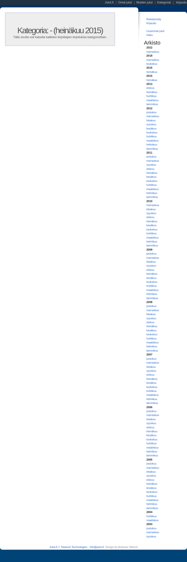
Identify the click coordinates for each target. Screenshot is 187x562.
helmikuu (151, 144)
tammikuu (152, 104)
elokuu (150, 87)
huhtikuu (151, 96)
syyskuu (151, 124)
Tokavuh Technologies (74, 547)
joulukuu (151, 112)
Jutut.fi (53, 547)
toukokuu (151, 63)
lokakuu (151, 120)
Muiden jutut (144, 2)
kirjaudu (181, 2)
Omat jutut (125, 2)
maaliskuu (152, 100)
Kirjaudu (151, 23)
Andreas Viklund (127, 547)
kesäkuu (151, 128)
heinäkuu (151, 71)
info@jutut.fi (97, 547)
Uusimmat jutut (155, 31)
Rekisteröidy (153, 19)
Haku (149, 34)
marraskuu (152, 51)
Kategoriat (164, 2)
